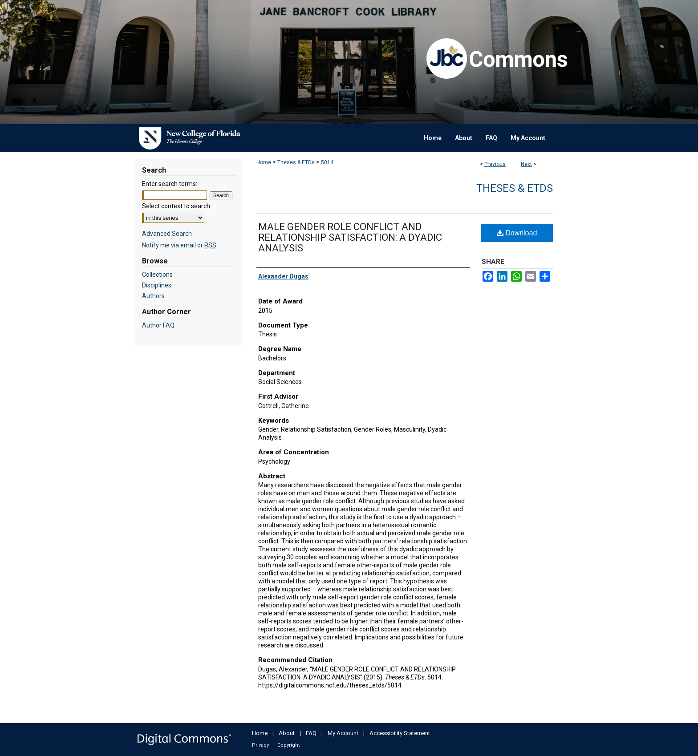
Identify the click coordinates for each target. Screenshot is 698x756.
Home (263, 162)
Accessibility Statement (399, 733)
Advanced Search (167, 233)
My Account (343, 733)
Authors (153, 295)
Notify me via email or (179, 245)
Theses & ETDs (296, 162)
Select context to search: (176, 206)
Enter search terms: (169, 183)
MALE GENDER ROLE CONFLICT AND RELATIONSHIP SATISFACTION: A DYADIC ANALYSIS (350, 237)
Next (526, 164)
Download (517, 233)
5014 (327, 162)
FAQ (311, 733)
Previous (495, 164)
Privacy (260, 745)
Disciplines (156, 285)
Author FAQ (158, 325)
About (287, 733)
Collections (157, 274)
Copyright (288, 745)
